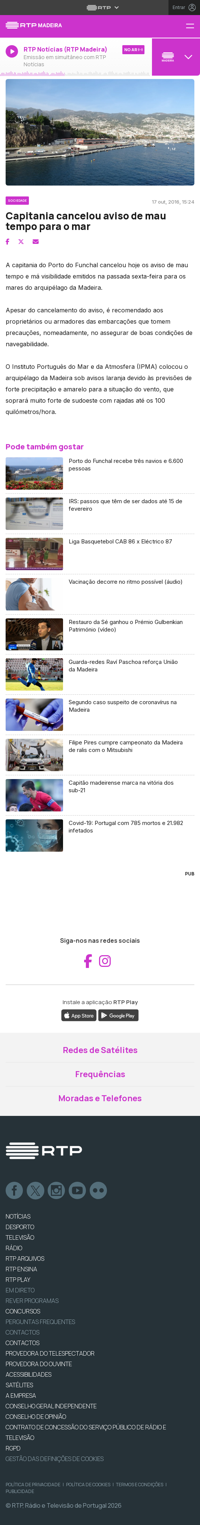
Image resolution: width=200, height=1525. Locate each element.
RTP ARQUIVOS (25, 1258)
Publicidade (20, 1491)
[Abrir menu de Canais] (175, 57)
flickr (99, 1191)
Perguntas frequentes (40, 1322)
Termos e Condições (139, 1484)
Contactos (22, 1332)
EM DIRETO (20, 1290)
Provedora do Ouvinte (39, 1364)
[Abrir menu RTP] (100, 7)
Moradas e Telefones (100, 1098)
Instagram (57, 1191)
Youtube (78, 1191)
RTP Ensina (21, 1269)
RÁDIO (14, 1248)
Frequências (100, 1074)
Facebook (15, 1191)
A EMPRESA (21, 1395)
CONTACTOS (22, 1343)
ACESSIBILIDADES (28, 1374)
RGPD (13, 1448)
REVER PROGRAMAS (32, 1301)
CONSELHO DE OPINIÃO (36, 1416)
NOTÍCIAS (18, 1216)
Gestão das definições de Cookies (55, 1459)
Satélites (19, 1385)
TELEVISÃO (20, 1237)
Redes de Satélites (100, 1050)
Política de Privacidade (33, 1484)
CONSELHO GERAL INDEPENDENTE (51, 1406)
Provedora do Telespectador (50, 1353)
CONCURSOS (23, 1311)
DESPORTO (20, 1227)
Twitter (36, 1191)
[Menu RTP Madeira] (193, 26)
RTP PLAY (18, 1279)
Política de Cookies (88, 1484)
